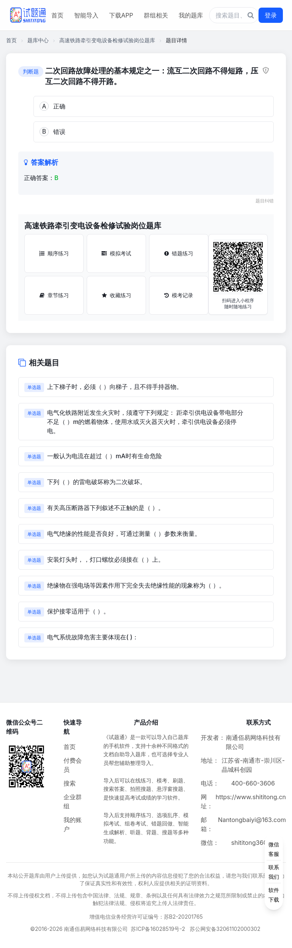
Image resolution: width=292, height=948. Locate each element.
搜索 (69, 783)
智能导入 (86, 15)
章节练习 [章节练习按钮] (54, 295)
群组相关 (156, 15)
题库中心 (38, 40)
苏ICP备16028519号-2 (158, 929)
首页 (57, 15)
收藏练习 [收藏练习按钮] (116, 295)
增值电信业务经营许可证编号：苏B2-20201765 (146, 916)
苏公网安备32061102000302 (225, 929)
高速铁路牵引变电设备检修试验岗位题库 (107, 40)
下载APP (121, 15)
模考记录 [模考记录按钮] (178, 295)
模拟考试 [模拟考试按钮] (116, 253)
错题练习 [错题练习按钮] (178, 253)
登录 (271, 15)
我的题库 (191, 15)
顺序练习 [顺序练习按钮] (54, 253)
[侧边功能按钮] (274, 872)
